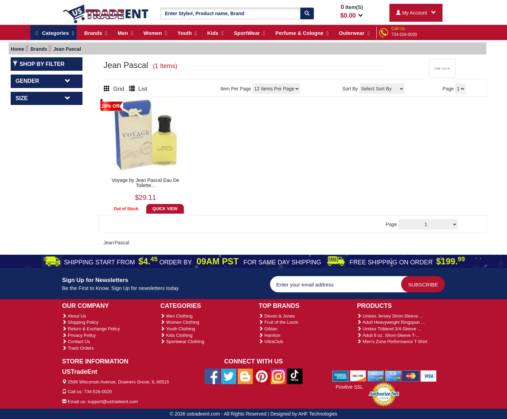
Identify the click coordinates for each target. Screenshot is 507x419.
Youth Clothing (177, 328)
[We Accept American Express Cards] (340, 375)
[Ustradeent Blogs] (245, 376)
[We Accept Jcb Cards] (393, 375)
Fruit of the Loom (278, 322)
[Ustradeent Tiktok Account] (294, 376)
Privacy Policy (79, 335)
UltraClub (271, 341)
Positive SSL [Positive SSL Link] (349, 387)
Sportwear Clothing (182, 341)
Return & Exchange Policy (91, 328)
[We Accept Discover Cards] (358, 375)
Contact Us (76, 341)
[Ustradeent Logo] (106, 13)
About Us (74, 316)
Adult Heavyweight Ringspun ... (391, 322)
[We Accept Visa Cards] (428, 375)
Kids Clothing (176, 335)
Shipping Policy (80, 322)
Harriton (269, 335)
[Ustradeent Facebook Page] (212, 376)
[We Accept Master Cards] (411, 375)
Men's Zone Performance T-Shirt (392, 341)
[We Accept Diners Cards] (376, 375)
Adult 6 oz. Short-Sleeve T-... (388, 335)
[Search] (307, 13)
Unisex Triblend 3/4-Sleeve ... (389, 328)
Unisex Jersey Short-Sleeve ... (390, 316)
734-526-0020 (404, 34)
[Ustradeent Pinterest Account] (261, 376)
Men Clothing (176, 316)
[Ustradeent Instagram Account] (278, 376)
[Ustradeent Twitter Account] (228, 376)
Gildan (268, 328)
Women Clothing (179, 322)
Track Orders (78, 348)
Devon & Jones (277, 316)
